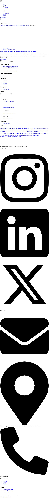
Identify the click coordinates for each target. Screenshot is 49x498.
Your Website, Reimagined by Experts (10, 67)
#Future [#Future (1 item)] (29, 130)
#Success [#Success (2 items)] (24, 133)
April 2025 (5, 84)
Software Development (8, 489)
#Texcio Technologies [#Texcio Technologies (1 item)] (18, 135)
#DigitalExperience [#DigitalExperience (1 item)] (45, 128)
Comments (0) (6, 48)
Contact (4, 484)
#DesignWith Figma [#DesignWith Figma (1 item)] (40, 128)
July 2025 (5, 81)
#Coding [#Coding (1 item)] (14, 128)
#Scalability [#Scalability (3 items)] (12, 133)
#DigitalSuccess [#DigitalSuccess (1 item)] (23, 130)
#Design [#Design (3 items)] (34, 128)
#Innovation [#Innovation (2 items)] (3, 131)
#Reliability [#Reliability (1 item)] (45, 131)
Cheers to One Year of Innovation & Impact (11, 70)
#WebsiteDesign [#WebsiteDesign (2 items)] (16, 136)
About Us (5, 481)
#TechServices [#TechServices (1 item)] (7, 135)
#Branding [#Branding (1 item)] (6, 128)
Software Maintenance (8, 491)
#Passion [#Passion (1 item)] (39, 131)
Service (4, 483)
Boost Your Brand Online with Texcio (10, 71)
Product (4, 482)
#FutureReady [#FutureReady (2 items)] (35, 130)
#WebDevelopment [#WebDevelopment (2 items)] (5, 136)
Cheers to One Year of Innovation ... (8, 118)
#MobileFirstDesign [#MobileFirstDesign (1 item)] (16, 131)
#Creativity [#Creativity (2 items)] (27, 128)
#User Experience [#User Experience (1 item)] (29, 135)
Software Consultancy (7, 490)
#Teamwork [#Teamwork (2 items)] (34, 133)
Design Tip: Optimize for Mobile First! (10, 66)
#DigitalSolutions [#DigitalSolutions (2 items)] (15, 130)
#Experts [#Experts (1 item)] (27, 130)
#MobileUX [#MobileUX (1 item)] (24, 131)
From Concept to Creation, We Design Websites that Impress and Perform (18, 51)
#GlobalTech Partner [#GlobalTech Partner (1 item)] (42, 130)
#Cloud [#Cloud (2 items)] (11, 128)
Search (1, 60)
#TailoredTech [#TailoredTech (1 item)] (29, 133)
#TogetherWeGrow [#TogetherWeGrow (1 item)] (24, 135)
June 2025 (5, 82)
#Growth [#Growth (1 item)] (47, 130)
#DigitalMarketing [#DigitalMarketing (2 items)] (5, 130)
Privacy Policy (3, 497)
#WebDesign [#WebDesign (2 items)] (36, 135)
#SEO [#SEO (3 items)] (19, 133)
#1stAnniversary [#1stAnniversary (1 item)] (2, 128)
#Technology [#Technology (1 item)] (2, 135)
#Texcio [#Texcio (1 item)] (13, 135)
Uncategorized (6, 89)
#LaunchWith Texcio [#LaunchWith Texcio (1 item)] (10, 131)
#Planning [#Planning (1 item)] (42, 131)
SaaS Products (6, 493)
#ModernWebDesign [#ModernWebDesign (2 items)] (32, 131)
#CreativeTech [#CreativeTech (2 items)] (20, 128)
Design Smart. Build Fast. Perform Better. (11, 68)
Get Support (3, 17)
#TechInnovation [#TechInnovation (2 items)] (43, 133)
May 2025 (5, 83)
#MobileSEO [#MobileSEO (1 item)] (21, 131)
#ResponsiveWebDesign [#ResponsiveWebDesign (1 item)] (3, 133)
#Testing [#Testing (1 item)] (10, 135)
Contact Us (8, 497)
